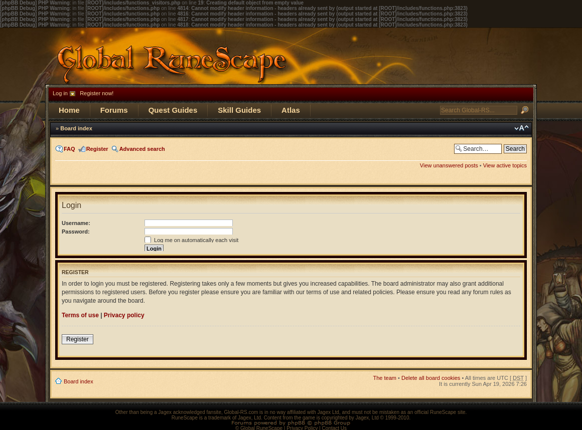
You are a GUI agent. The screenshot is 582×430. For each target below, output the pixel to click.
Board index (76, 128)
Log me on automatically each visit (191, 240)
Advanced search (142, 149)
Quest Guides (173, 110)
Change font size (521, 128)
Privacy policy (124, 315)
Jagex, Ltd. (250, 417)
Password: (76, 232)
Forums (114, 110)
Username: (76, 223)
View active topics (505, 165)
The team (384, 378)
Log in (60, 93)
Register (97, 149)
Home (69, 110)
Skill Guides (239, 110)
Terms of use (80, 315)
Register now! (96, 93)
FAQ (69, 149)
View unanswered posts (449, 165)
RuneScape (185, 417)
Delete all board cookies (430, 378)
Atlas (290, 110)
